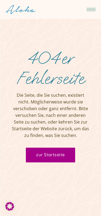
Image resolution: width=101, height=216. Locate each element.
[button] (9, 206)
